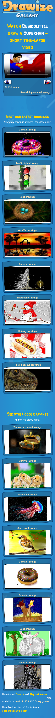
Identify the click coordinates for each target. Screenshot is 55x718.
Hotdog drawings (27, 331)
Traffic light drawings (27, 163)
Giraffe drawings (27, 230)
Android (19, 701)
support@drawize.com (14, 710)
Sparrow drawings (27, 528)
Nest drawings (27, 196)
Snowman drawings (27, 297)
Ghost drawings (27, 264)
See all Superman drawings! (35, 92)
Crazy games (42, 701)
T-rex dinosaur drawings (27, 364)
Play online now (38, 694)
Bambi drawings (27, 595)
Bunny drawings (27, 461)
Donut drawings (27, 129)
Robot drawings (27, 662)
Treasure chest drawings (27, 427)
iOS (27, 701)
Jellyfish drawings (28, 494)
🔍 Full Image (12, 87)
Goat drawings (27, 629)
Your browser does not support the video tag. (27, 65)
